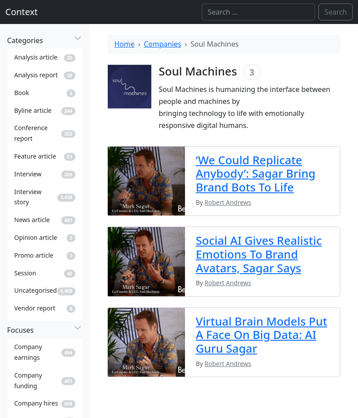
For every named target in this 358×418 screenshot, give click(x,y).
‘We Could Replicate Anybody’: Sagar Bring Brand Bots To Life (255, 173)
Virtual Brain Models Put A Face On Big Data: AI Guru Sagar (261, 335)
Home (124, 44)
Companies (162, 44)
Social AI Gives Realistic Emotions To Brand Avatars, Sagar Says (259, 254)
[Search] (258, 12)
